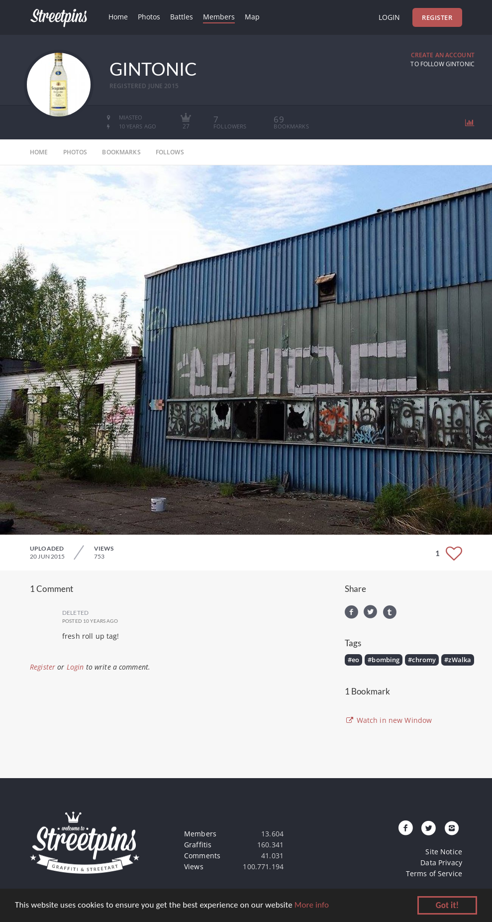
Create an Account (443, 55)
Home (118, 16)
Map (252, 16)
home (39, 152)
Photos (149, 16)
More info (312, 906)
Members (219, 16)
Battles (181, 16)
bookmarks (121, 152)
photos (75, 152)
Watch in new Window (388, 720)
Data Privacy (441, 862)
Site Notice (443, 851)
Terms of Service (434, 873)
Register (437, 17)
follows (170, 152)
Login (389, 17)
